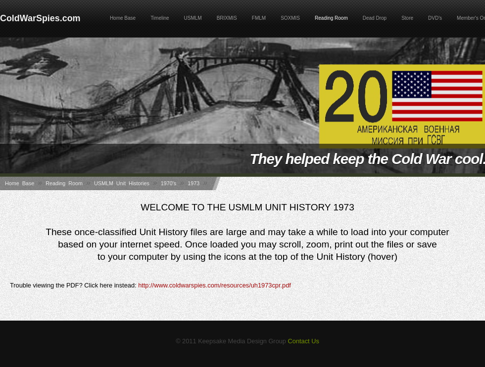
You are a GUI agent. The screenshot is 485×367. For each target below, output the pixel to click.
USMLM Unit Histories (121, 183)
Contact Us (303, 341)
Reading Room (331, 18)
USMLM (193, 18)
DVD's (435, 18)
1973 (193, 183)
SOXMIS (290, 18)
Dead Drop (375, 18)
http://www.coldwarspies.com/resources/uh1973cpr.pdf (214, 285)
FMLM (259, 18)
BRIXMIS (227, 18)
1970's (168, 183)
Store (407, 18)
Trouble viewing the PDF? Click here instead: (150, 285)
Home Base (123, 18)
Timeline (159, 18)
